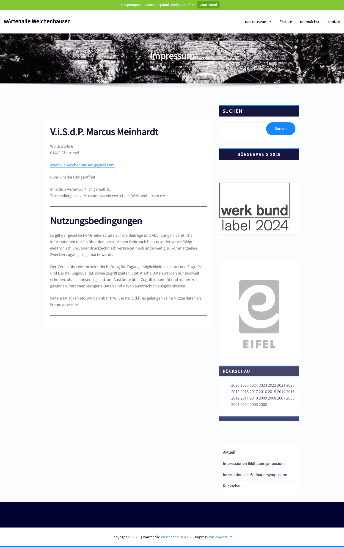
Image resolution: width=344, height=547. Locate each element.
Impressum (184, 81)
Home (161, 81)
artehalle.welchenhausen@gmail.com (82, 312)
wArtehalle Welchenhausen (37, 21)
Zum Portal (208, 5)
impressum (224, 537)
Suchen (233, 136)
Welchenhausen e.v (176, 537)
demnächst (309, 21)
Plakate (285, 21)
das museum (258, 21)
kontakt (334, 21)
